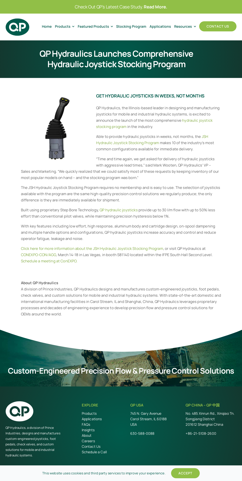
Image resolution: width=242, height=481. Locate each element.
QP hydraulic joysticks (119, 209)
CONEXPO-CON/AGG (38, 254)
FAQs (86, 424)
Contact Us (91, 446)
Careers (88, 441)
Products (89, 413)
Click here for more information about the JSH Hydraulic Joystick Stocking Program (92, 248)
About (87, 435)
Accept (185, 473)
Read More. (155, 7)
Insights (88, 430)
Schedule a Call (94, 452)
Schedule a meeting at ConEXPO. (49, 260)
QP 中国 (213, 405)
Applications (92, 419)
